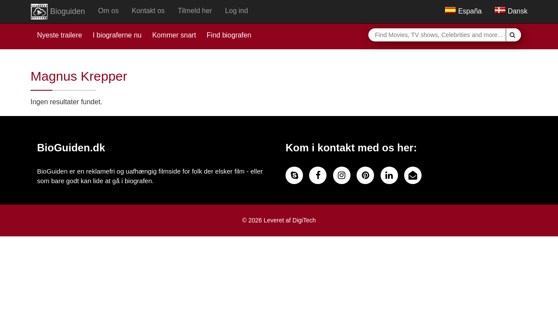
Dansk (511, 11)
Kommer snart (174, 35)
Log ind (236, 10)
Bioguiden (58, 11)
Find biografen (229, 35)
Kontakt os (148, 10)
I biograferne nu (117, 35)
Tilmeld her (195, 10)
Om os (108, 10)
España (463, 11)
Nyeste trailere (59, 35)
